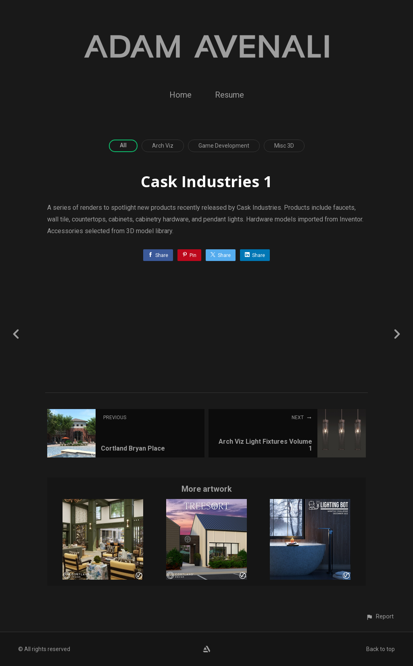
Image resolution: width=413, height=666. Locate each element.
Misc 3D (284, 145)
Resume (229, 95)
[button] (380, 616)
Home (180, 95)
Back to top (380, 649)
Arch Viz (162, 145)
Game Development (223, 145)
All (123, 145)
